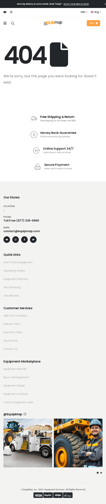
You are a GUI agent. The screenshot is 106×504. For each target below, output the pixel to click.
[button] (76, 4)
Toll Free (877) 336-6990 (21, 221)
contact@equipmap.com (21, 231)
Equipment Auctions (15, 394)
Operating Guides (14, 270)
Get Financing (11, 287)
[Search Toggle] (13, 23)
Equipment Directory (16, 279)
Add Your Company (15, 315)
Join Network (11, 295)
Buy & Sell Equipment (16, 377)
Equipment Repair (14, 385)
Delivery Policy (12, 324)
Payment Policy (12, 332)
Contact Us (10, 349)
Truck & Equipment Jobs (18, 402)
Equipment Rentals (14, 369)
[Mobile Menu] (5, 23)
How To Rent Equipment (18, 262)
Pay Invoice (10, 340)
